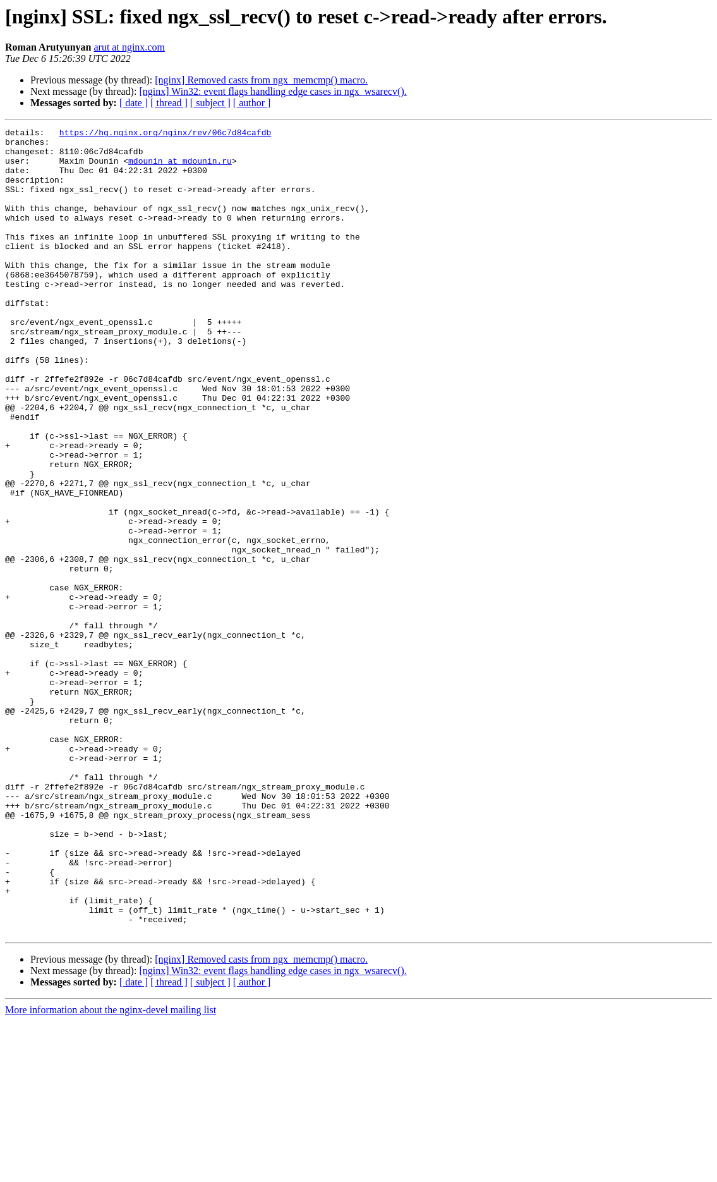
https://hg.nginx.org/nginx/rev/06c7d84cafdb (165, 134)
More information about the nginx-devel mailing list (110, 1171)
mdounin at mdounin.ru (180, 168)
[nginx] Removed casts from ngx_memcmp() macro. (261, 80)
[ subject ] (210, 102)
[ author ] (252, 102)
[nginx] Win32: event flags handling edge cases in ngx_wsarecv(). (272, 91)
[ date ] (133, 102)
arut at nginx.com (128, 47)
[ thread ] (169, 102)
